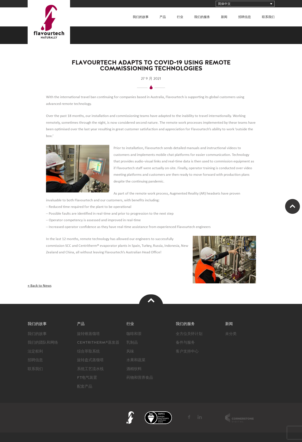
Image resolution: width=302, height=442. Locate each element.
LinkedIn (200, 417)
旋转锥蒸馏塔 (88, 334)
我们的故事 (141, 17)
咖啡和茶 (134, 334)
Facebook (189, 417)
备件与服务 (185, 343)
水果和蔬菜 (135, 360)
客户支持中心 (187, 351)
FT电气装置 (87, 378)
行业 (180, 17)
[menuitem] (245, 4)
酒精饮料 (134, 369)
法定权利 (35, 351)
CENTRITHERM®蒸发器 (98, 343)
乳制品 (132, 343)
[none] (245, 4)
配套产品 (84, 386)
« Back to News (39, 286)
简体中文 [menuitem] (224, 3)
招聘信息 (244, 17)
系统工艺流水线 (90, 369)
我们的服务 (202, 17)
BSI (158, 417)
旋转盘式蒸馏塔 (90, 360)
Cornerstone (239, 417)
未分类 (231, 334)
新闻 (224, 17)
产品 (163, 17)
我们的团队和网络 (43, 343)
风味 (130, 351)
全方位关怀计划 (189, 334)
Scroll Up (292, 206)
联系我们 (268, 17)
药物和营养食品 (139, 378)
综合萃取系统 (88, 351)
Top (151, 300)
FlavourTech (49, 22)
